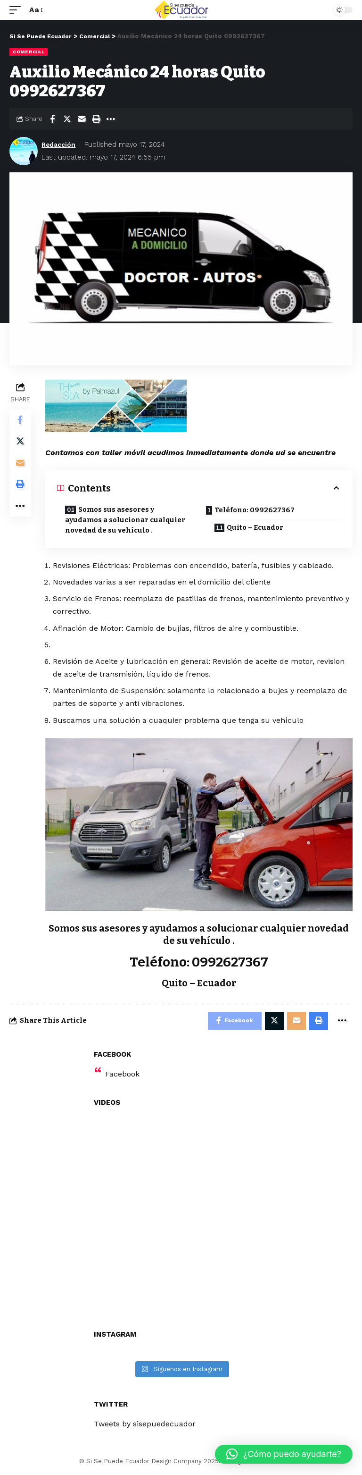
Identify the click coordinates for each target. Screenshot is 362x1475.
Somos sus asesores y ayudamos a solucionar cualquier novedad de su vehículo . (128, 520)
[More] (110, 119)
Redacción (60, 144)
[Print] (96, 119)
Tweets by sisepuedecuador (145, 1425)
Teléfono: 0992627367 (256, 510)
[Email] (81, 119)
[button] (284, 1454)
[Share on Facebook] (52, 119)
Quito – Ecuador (257, 528)
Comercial (28, 51)
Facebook (122, 1075)
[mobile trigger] (17, 9)
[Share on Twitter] (67, 119)
